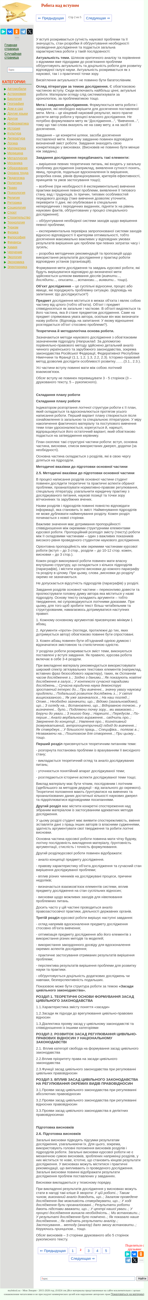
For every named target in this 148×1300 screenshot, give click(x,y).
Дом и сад (15, 108)
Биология (14, 99)
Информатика (18, 123)
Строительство (18, 217)
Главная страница (11, 47)
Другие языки (17, 113)
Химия (12, 247)
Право (12, 188)
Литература (16, 138)
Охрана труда (17, 173)
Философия (16, 237)
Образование (17, 168)
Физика (12, 232)
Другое (12, 118)
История (13, 128)
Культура (14, 133)
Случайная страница (12, 55)
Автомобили (16, 89)
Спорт (12, 212)
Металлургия (17, 158)
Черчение (14, 252)
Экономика (15, 262)
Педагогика (16, 178)
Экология (14, 257)
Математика (16, 148)
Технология (16, 222)
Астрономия (16, 94)
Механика (14, 163)
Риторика (14, 202)
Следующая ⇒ (98, 18)
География (15, 104)
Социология (16, 207)
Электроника (17, 267)
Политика (14, 183)
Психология (16, 193)
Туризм (12, 227)
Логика (12, 143)
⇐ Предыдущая (51, 18)
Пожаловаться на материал (127, 1294)
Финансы (14, 242)
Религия (13, 198)
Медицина (15, 153)
